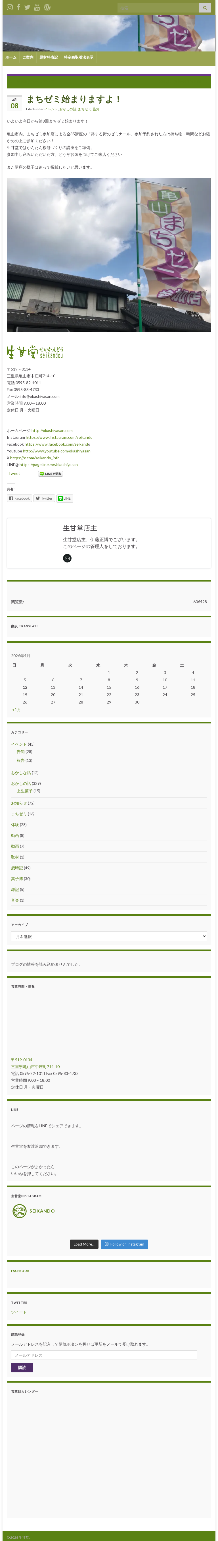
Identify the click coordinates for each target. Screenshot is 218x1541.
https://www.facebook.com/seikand (56, 444)
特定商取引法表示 (78, 57)
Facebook (20, 1262)
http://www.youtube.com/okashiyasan (57, 450)
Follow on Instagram (124, 1235)
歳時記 (17, 867)
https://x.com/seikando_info (35, 457)
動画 (15, 835)
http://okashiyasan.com (52, 430)
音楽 (15, 900)
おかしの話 (67, 109)
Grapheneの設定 (44, 1534)
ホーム (10, 57)
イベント (51, 109)
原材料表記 (48, 57)
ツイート (19, 1303)
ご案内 (27, 57)
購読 (22, 1358)
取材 (15, 857)
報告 (21, 760)
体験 (15, 824)
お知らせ (19, 803)
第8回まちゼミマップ (36, 81)
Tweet (14, 473)
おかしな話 (21, 772)
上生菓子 (25, 790)
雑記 (15, 889)
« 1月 (16, 709)
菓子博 (17, 878)
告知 (96, 109)
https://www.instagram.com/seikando (59, 437)
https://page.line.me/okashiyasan (49, 464)
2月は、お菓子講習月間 (180, 81)
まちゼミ (84, 109)
